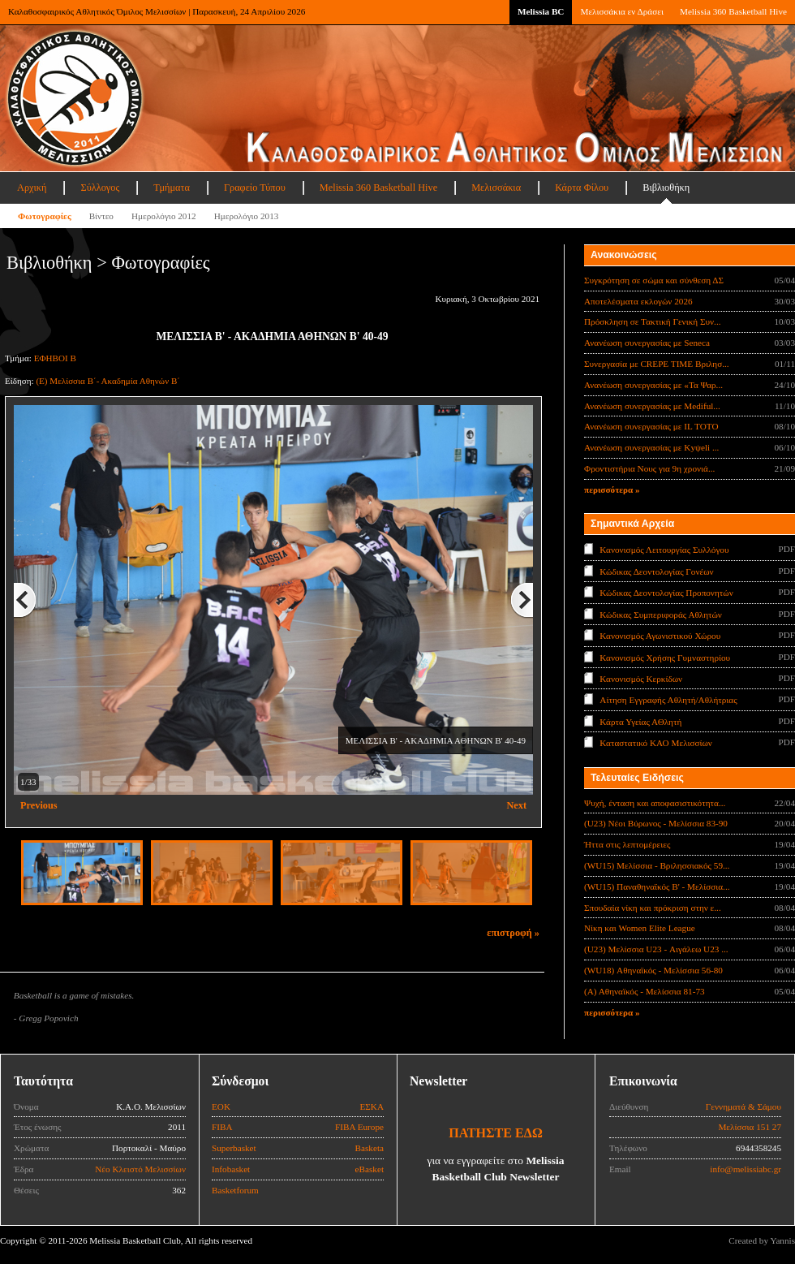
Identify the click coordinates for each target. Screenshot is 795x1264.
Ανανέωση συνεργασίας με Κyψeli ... (651, 447)
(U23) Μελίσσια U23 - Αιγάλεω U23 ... (656, 949)
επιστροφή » (513, 932)
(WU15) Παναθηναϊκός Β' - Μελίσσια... (657, 886)
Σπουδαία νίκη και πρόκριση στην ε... (652, 907)
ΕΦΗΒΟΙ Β (55, 358)
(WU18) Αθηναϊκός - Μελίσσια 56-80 (653, 970)
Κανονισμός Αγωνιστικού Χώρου (659, 636)
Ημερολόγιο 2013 (246, 216)
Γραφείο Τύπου (255, 187)
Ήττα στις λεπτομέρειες (627, 844)
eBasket (369, 1169)
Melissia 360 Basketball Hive (733, 11)
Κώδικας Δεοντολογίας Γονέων (656, 571)
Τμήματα (171, 187)
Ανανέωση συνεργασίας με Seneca (647, 342)
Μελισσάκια (496, 187)
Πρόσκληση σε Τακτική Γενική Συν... (652, 321)
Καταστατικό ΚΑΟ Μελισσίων (655, 743)
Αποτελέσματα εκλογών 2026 (638, 301)
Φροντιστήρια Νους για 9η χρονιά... (649, 468)
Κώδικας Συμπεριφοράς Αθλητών (660, 614)
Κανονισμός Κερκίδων (640, 679)
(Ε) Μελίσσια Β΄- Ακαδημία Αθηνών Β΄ (108, 381)
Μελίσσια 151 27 (749, 1127)
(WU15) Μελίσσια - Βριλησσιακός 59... (656, 865)
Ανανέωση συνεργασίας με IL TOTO (651, 426)
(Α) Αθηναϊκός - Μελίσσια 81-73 (644, 991)
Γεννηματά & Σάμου (743, 1106)
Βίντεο (101, 216)
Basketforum (235, 1190)
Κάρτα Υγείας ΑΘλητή (640, 722)
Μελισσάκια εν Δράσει (621, 11)
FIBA (222, 1127)
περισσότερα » (612, 489)
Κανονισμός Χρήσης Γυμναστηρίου (664, 657)
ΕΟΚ (221, 1106)
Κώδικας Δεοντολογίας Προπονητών (666, 592)
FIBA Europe (359, 1127)
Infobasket (231, 1169)
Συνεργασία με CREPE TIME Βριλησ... (656, 364)
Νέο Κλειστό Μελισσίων (140, 1169)
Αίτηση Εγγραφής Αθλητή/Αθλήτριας (668, 700)
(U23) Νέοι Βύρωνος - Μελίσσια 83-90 (656, 823)
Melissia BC (541, 11)
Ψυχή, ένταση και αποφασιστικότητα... (654, 803)
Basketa (369, 1148)
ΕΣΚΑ (371, 1106)
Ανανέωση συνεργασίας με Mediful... (652, 406)
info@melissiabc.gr (745, 1169)
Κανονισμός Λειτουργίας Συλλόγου (663, 549)
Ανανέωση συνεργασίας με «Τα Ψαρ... (653, 385)
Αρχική (31, 187)
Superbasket (234, 1148)
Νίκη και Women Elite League (639, 928)
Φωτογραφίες (44, 216)
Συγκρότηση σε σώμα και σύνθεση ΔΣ (654, 280)
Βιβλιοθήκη (666, 187)
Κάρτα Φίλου (581, 187)
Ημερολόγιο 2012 (163, 216)
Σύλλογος (99, 187)
